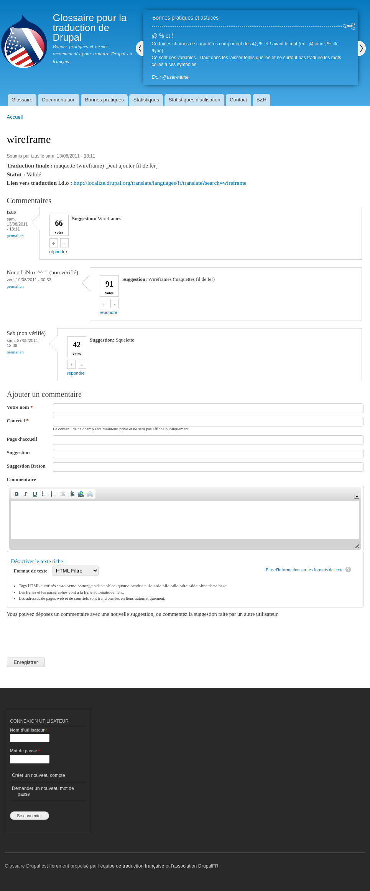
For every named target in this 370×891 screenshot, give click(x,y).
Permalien (15, 235)
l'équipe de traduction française (131, 866)
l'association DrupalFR (195, 866)
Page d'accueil (22, 439)
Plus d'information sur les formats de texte (305, 569)
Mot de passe (25, 750)
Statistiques (146, 100)
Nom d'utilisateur (29, 730)
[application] (185, 518)
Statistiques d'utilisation (194, 100)
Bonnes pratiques (104, 100)
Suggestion (18, 452)
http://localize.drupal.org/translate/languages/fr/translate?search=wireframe (160, 183)
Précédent (139, 48)
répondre (58, 251)
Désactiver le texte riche (37, 561)
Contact (238, 100)
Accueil (15, 117)
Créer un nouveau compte (38, 775)
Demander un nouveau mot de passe (43, 791)
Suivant (362, 48)
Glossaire (22, 100)
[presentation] (65, 633)
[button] (16, 494)
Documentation (59, 100)
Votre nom (20, 407)
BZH (261, 100)
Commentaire (21, 479)
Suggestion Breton (26, 466)
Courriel (18, 420)
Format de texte (31, 571)
